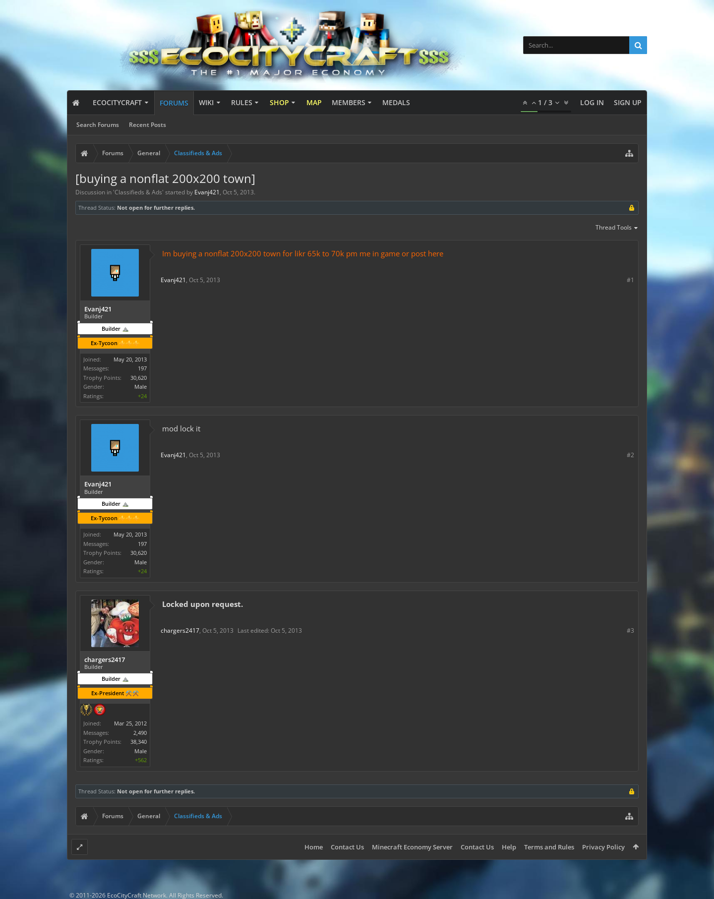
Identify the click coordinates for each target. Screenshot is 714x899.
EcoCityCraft (117, 102)
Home (313, 846)
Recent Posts (147, 124)
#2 (630, 455)
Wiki (206, 102)
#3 (630, 630)
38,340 (138, 741)
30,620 (138, 377)
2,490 (140, 732)
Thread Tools (617, 228)
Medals (396, 102)
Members (348, 102)
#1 (630, 280)
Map (314, 102)
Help (509, 846)
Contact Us (347, 846)
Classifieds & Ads (138, 192)
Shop (279, 102)
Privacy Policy (603, 846)
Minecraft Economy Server (412, 846)
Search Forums (97, 124)
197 (142, 368)
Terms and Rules (549, 846)
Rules (241, 102)
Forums (174, 103)
